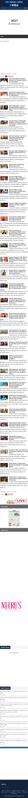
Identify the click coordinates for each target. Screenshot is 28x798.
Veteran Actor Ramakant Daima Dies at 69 (16, 165)
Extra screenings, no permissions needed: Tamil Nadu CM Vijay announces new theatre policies (17, 232)
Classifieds (20, 2)
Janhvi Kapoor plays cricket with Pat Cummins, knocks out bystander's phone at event (18, 424)
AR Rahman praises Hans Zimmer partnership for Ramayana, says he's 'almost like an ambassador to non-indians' (13, 287)
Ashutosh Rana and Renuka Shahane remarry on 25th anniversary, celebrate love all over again (18, 123)
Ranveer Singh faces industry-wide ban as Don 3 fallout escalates (18, 204)
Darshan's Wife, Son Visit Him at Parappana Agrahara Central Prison (18, 451)
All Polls (22, 790)
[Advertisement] (14, 13)
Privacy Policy (12, 792)
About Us (8, 790)
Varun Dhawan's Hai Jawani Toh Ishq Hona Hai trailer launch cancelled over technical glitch (17, 385)
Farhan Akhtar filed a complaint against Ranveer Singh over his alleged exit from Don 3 (17, 301)
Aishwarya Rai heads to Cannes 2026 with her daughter (16, 357)
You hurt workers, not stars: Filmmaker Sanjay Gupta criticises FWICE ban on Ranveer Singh (17, 138)
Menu (2, 36)
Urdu (7, 2)
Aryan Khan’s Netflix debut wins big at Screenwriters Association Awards (17, 218)
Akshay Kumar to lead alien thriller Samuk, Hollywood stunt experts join (17, 271)
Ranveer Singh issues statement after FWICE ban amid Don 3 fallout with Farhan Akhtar (17, 179)
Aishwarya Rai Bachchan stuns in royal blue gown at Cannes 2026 (18, 343)
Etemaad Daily (5, 787)
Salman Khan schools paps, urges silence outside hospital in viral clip (18, 478)
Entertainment (5, 41)
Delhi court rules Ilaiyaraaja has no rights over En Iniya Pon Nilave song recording (18, 397)
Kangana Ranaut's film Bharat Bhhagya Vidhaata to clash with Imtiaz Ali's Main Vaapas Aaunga (18, 259)
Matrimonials (13, 2)
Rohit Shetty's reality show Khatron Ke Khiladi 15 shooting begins (18, 465)
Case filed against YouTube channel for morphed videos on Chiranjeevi (17, 80)
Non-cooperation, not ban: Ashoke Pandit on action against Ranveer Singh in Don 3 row (18, 108)
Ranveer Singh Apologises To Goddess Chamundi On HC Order (18, 152)
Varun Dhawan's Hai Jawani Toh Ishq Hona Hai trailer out (18, 330)
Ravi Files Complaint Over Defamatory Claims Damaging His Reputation (18, 93)
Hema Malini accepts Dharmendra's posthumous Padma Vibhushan (17, 191)
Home (1, 41)
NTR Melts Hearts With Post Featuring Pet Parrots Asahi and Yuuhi (17, 410)
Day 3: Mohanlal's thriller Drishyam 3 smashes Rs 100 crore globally (17, 245)
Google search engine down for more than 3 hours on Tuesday (14, 729)
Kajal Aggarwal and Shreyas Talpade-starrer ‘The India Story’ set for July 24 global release (17, 371)
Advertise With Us (15, 790)
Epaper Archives (4, 792)
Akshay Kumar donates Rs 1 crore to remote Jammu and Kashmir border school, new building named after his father (13, 316)
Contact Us (19, 792)
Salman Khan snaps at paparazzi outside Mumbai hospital (17, 437)
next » (12, 76)
